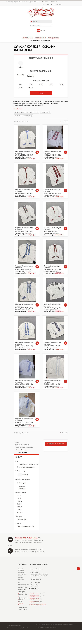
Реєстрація (59, 4)
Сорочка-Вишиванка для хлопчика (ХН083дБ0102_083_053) (24, 229)
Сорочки (22, 519)
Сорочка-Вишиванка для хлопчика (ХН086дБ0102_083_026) (24, 306)
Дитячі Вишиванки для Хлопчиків (24, 447)
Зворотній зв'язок (51, 627)
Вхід (52, 4)
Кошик (41, 30)
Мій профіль (45, 1)
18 (61, 84)
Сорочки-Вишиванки (21, 450)
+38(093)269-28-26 (40, 38)
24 (20, 88)
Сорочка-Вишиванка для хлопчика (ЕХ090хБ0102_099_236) (52, 382)
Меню (35, 21)
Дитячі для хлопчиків (26, 526)
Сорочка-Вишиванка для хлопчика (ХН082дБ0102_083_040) (52, 191)
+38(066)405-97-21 (53, 38)
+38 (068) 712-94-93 (34, 593)
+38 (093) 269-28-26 (36, 552)
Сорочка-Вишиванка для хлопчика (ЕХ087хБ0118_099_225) (52, 344)
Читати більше (17, 109)
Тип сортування (19, 112)
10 (41, 84)
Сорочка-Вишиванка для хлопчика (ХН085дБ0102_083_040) (24, 267)
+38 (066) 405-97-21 (34, 601)
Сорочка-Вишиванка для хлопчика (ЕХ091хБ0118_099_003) (24, 420)
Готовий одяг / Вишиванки (22, 444)
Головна (17, 442)
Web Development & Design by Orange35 (17, 628)
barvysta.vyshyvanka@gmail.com (37, 604)
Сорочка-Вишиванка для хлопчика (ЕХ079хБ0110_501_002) (52, 306)
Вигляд (43, 112)
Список (49, 112)
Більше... (31, 88)
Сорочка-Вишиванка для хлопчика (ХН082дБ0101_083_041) (24, 191)
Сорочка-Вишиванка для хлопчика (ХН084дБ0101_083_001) (52, 229)
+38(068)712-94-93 (27, 38)
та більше (26, 467)
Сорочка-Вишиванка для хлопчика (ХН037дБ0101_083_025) (24, 153)
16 (51, 84)
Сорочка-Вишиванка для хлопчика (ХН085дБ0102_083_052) (52, 267)
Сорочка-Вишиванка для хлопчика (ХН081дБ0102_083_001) (52, 153)
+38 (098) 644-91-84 (34, 598)
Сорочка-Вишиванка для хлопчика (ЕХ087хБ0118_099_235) (24, 382)
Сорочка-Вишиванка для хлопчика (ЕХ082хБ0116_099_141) (24, 344)
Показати (18, 116)
